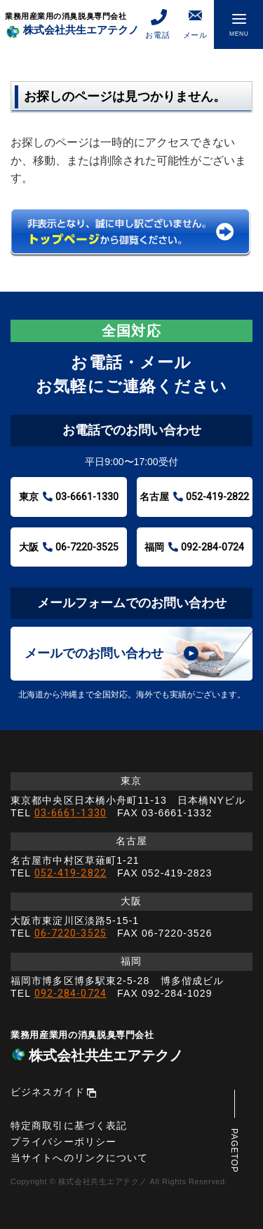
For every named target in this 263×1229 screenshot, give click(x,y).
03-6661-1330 (70, 812)
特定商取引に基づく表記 (69, 1125)
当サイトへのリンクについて (80, 1157)
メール (195, 23)
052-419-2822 (70, 873)
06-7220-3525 (70, 933)
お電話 (157, 23)
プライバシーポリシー (63, 1141)
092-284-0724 (70, 993)
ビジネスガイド (48, 1091)
